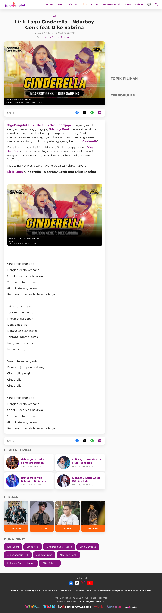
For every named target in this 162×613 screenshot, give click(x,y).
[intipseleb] (114, 606)
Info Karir (145, 590)
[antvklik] (98, 606)
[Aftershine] (16, 516)
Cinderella (89, 141)
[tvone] (74, 606)
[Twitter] (77, 583)
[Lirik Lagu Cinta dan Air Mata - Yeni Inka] (80, 462)
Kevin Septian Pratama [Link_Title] (57, 37)
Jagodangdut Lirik (18, 555)
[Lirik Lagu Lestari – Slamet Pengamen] (29, 462)
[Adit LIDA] (93, 516)
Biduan (73, 4)
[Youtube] (90, 583)
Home (50, 4)
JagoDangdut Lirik (20, 125)
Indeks (139, 4)
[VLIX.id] (49, 606)
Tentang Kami (33, 590)
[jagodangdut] (131, 606)
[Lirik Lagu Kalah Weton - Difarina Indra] (80, 480)
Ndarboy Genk (59, 129)
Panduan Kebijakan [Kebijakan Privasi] (111, 590)
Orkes (127, 4)
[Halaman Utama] (15, 4)
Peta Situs (17, 590)
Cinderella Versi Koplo (59, 546)
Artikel (95, 4)
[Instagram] (83, 583)
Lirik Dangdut (88, 546)
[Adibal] (67, 516)
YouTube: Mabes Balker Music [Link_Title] (28, 103)
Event (61, 4)
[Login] (150, 4)
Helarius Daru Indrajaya (54, 125)
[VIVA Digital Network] (92, 601)
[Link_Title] (54, 16)
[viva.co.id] (32, 606)
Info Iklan (65, 590)
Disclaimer (131, 590)
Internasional (112, 4)
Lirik (84, 4)
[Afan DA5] (42, 516)
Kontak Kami (50, 590)
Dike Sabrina (49, 563)
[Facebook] (71, 583)
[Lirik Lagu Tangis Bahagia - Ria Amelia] (29, 480)
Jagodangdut (44, 555)
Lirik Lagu (15, 172)
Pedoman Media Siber (86, 590)
